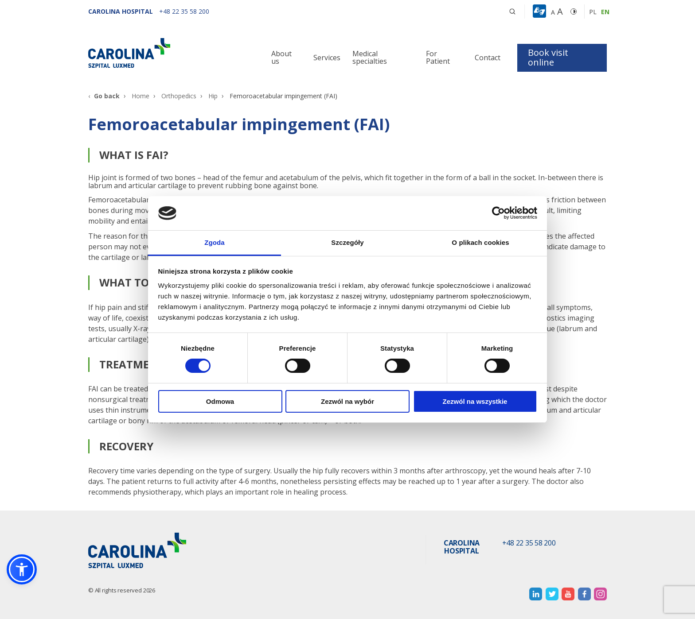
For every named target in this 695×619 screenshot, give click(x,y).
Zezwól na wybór (347, 401)
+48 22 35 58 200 (529, 543)
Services (326, 57)
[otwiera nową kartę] (535, 594)
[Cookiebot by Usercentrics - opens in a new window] (498, 213)
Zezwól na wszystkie (475, 401)
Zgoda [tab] (214, 242)
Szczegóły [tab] (347, 242)
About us (281, 57)
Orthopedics (178, 96)
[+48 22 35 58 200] (184, 11)
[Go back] (104, 96)
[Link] (170, 52)
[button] (540, 11)
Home (140, 96)
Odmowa (220, 401)
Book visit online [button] (548, 57)
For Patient (438, 57)
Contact (487, 57)
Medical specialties (369, 57)
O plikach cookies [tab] (480, 242)
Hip (213, 96)
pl (593, 11)
